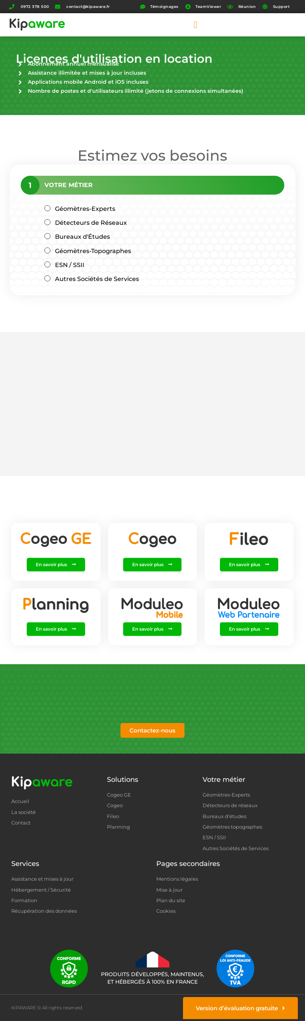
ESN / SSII (69, 265)
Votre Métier (68, 185)
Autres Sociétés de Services (97, 279)
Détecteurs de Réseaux (91, 222)
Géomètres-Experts (85, 208)
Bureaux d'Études (82, 236)
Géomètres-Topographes (93, 251)
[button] (195, 24)
